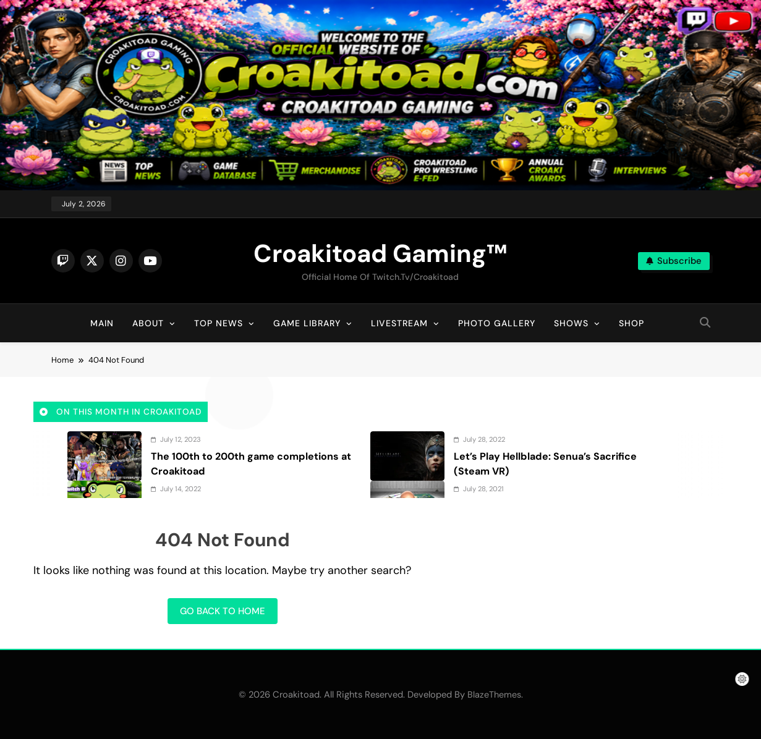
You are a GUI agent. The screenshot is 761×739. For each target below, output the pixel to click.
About (148, 323)
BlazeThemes (494, 694)
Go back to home (222, 611)
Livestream (399, 323)
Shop (631, 323)
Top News (218, 323)
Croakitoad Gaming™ (380, 253)
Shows (571, 323)
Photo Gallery (496, 323)
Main (102, 323)
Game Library (307, 323)
